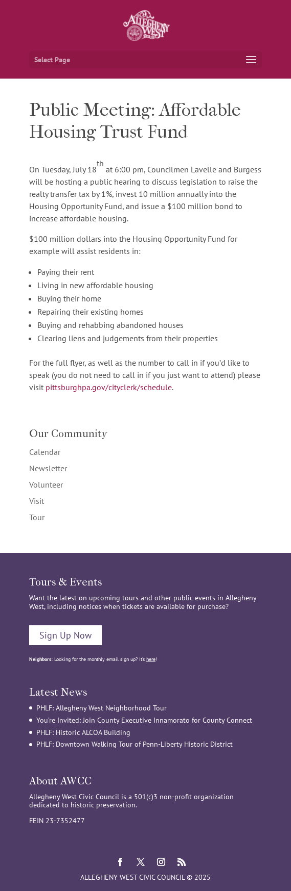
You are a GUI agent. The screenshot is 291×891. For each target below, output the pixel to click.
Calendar (44, 452)
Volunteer (46, 484)
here (150, 659)
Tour (36, 517)
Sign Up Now (65, 635)
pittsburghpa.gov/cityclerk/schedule (109, 387)
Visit (36, 501)
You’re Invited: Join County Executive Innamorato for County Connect (144, 720)
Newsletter (48, 468)
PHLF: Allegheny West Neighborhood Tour (101, 707)
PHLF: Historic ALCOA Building (83, 732)
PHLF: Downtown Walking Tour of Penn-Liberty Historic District (134, 744)
